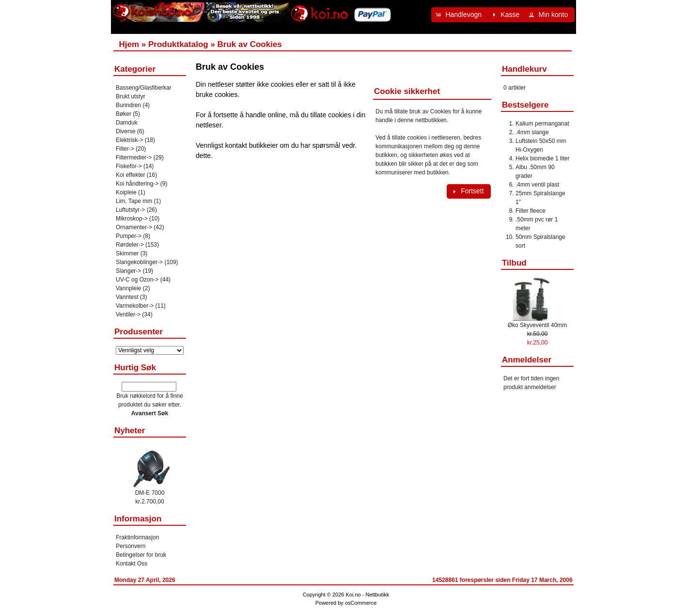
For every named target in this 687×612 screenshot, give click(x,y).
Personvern (130, 546)
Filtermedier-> (134, 157)
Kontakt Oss (131, 563)
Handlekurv (524, 69)
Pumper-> (128, 236)
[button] (459, 14)
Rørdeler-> (130, 244)
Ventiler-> (128, 314)
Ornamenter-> (134, 227)
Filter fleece (530, 210)
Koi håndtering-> (137, 183)
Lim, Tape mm (134, 201)
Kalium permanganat (542, 123)
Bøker (123, 113)
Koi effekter (130, 175)
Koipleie (126, 192)
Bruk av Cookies (250, 44)
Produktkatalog (178, 44)
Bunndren (128, 105)
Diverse (126, 131)
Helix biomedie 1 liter (542, 158)
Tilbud (514, 262)
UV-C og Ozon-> (137, 279)
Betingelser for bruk (141, 554)
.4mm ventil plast (537, 184)
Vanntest (127, 297)
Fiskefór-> (129, 166)
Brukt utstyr (130, 96)
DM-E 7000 (150, 492)
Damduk (127, 122)
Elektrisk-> (129, 140)
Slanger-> (128, 270)
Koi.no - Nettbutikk (367, 594)
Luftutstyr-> (130, 209)
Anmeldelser (526, 359)
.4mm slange (532, 132)
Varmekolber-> (135, 305)
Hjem (129, 44)
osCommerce (360, 603)
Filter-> (125, 148)
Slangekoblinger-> (139, 262)
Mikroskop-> (132, 218)
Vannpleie (128, 288)
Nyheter (129, 430)
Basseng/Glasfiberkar (144, 87)
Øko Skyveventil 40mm (537, 325)
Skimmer (127, 253)
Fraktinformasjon (137, 537)
